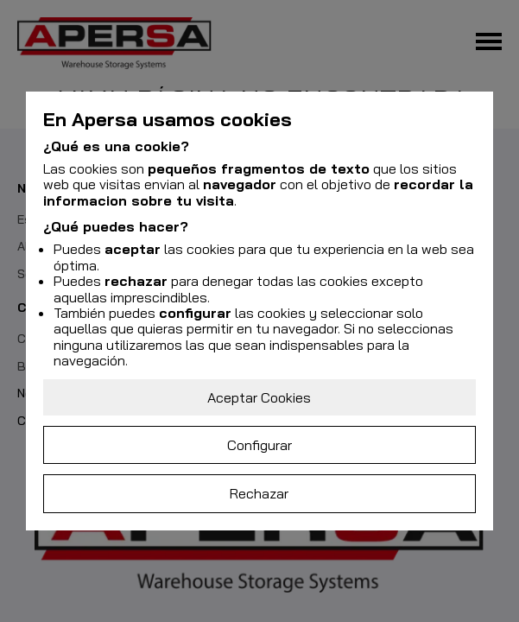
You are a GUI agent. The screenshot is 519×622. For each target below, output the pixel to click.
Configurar (259, 445)
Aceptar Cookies (259, 397)
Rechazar (259, 493)
